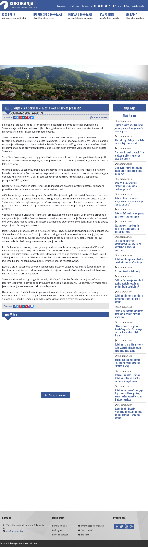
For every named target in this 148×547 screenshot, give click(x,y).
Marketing (74, 6)
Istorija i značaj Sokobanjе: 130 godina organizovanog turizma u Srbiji (127, 363)
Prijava (117, 6)
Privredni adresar (60, 534)
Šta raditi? (84, 534)
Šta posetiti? (85, 530)
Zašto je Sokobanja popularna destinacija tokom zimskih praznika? (129, 314)
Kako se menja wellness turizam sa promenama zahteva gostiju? (126, 186)
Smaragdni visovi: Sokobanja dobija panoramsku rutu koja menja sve (128, 171)
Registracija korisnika (134, 6)
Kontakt (85, 6)
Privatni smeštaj (59, 525)
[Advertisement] (74, 43)
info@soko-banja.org (15, 531)
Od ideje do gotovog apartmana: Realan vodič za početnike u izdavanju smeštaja (128, 245)
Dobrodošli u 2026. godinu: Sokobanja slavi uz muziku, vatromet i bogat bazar (127, 378)
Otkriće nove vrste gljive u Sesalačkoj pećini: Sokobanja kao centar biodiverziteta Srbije (128, 330)
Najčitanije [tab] (129, 115)
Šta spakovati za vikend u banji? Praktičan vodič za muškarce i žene (127, 228)
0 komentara (98, 117)
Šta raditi (136, 16)
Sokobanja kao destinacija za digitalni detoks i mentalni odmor (129, 299)
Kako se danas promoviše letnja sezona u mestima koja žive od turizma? (129, 201)
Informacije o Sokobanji (48, 16)
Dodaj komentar (55, 395)
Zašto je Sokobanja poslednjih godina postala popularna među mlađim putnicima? (129, 283)
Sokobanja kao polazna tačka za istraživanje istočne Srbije (129, 260)
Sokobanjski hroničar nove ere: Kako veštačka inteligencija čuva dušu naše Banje (129, 347)
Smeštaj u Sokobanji (82, 16)
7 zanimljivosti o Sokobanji (127, 271)
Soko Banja (16, 16)
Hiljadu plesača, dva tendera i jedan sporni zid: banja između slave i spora (129, 128)
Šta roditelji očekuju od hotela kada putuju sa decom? (129, 141)
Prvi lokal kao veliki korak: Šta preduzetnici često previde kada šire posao (129, 155)
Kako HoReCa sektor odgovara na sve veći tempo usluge (129, 214)
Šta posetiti (111, 16)
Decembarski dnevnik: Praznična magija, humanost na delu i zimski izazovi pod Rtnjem (128, 413)
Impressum (62, 6)
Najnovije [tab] (129, 107)
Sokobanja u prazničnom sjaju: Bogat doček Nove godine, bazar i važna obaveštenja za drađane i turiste (129, 394)
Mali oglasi (57, 530)
